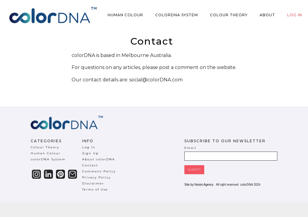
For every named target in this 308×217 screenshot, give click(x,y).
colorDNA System (176, 15)
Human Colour (125, 15)
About (267, 15)
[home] (53, 15)
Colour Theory (229, 15)
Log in (294, 15)
